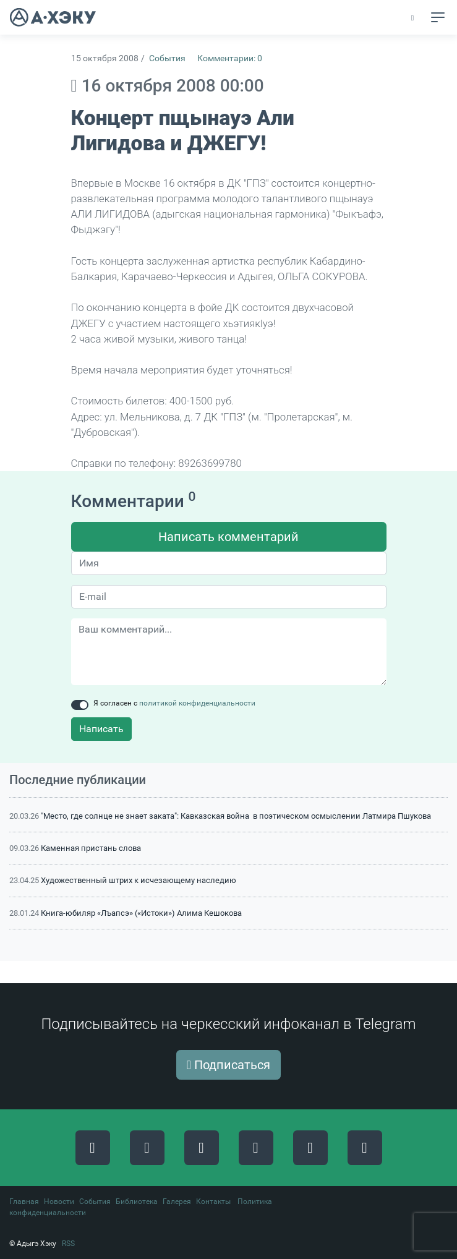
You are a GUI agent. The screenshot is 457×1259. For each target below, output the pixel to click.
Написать (101, 729)
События (167, 58)
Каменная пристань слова (91, 848)
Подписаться (228, 1064)
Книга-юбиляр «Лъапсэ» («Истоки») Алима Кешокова (141, 913)
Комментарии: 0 (229, 58)
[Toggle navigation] (438, 17)
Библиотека (137, 1201)
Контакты (213, 1201)
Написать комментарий (228, 536)
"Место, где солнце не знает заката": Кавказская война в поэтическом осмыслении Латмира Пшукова (236, 816)
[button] (413, 17)
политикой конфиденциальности (197, 703)
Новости (59, 1201)
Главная (24, 1201)
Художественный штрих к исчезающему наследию (138, 880)
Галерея (177, 1201)
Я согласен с (174, 703)
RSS (68, 1243)
